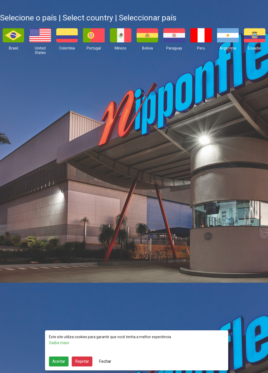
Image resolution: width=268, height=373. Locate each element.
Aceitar (58, 361)
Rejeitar (82, 361)
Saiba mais (59, 342)
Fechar (105, 361)
